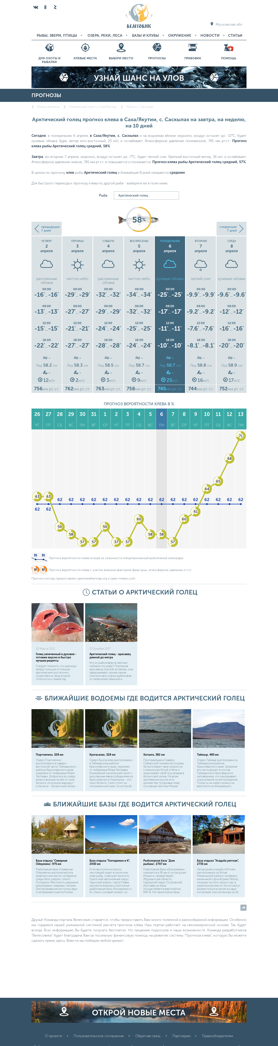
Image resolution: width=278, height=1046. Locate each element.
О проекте (53, 1036)
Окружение (179, 35)
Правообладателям (217, 1036)
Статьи (235, 35)
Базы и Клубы (145, 35)
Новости (210, 35)
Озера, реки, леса (105, 35)
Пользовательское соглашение (99, 1036)
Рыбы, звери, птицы (57, 35)
